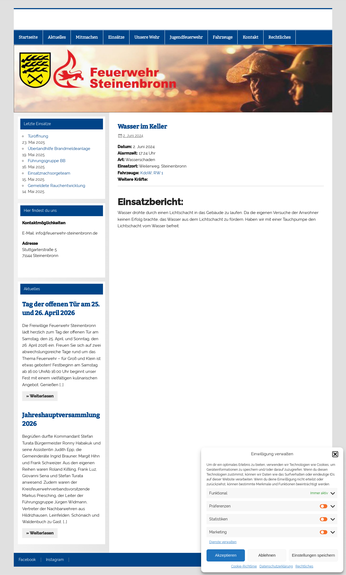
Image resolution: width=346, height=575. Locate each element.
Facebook (27, 560)
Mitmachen (87, 37)
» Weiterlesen (40, 396)
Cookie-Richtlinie (244, 566)
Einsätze (116, 37)
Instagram (55, 560)
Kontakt (250, 37)
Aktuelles (57, 37)
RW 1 (158, 173)
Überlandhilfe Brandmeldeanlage (59, 148)
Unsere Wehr (146, 37)
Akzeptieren (226, 555)
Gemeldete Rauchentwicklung (56, 185)
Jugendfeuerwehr (186, 37)
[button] (335, 454)
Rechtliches (304, 566)
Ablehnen (266, 555)
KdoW (146, 173)
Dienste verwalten (223, 542)
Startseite (28, 37)
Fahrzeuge (222, 37)
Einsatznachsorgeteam (49, 173)
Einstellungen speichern (313, 555)
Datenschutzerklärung (276, 566)
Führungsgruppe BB (46, 160)
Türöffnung (38, 136)
